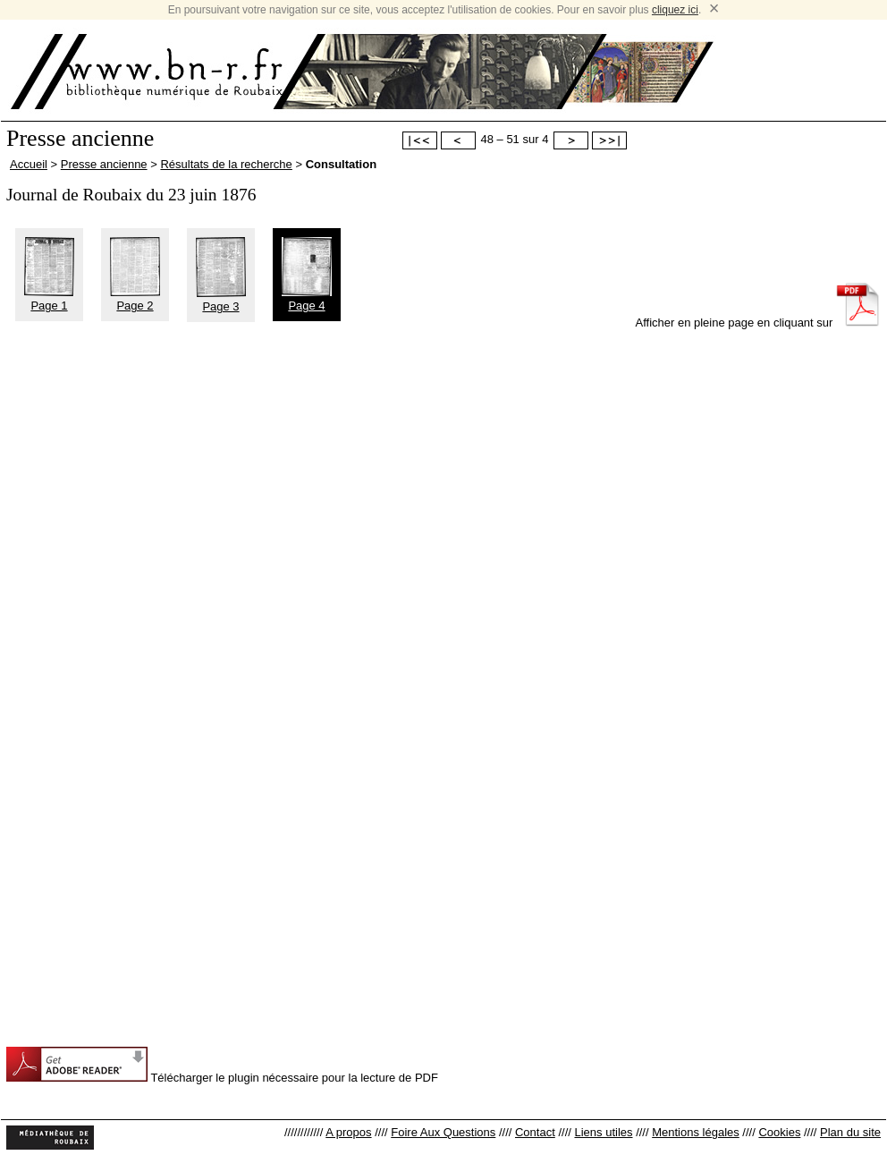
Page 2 (135, 298)
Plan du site (850, 1132)
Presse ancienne (104, 164)
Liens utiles (603, 1132)
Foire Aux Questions (443, 1132)
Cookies (779, 1132)
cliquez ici (675, 10)
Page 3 (221, 299)
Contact (535, 1132)
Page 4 (307, 298)
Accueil (28, 164)
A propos (348, 1132)
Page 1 (49, 298)
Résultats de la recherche (225, 164)
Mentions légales (695, 1132)
